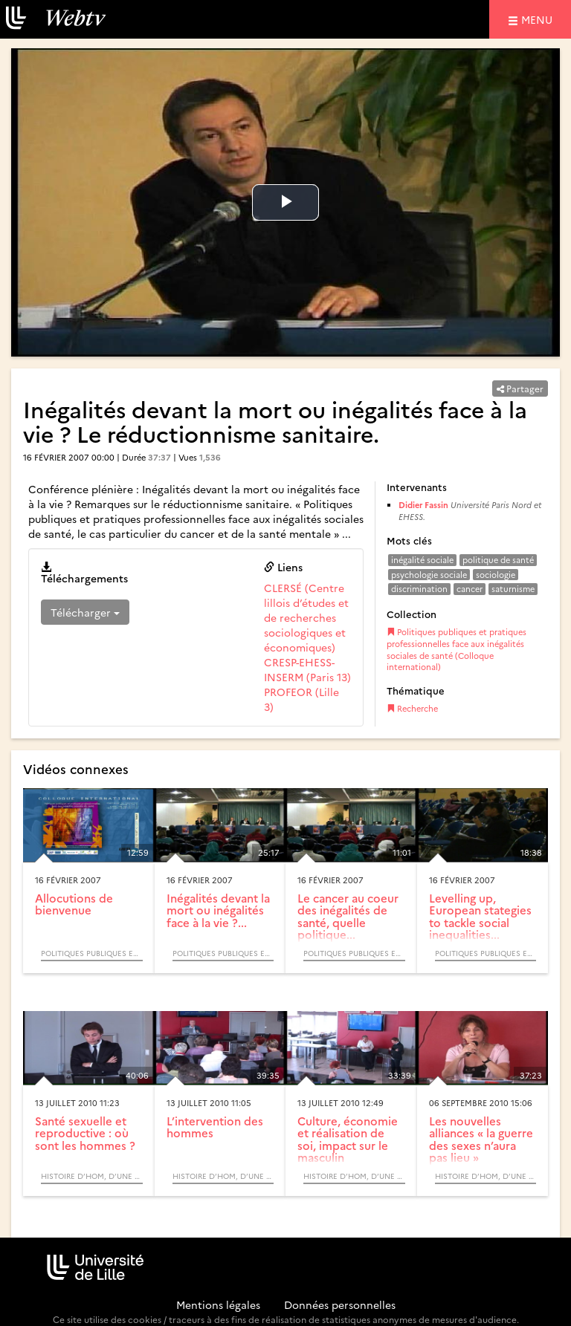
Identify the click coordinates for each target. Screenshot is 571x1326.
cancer (470, 588)
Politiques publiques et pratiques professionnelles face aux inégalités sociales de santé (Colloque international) (456, 649)
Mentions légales (218, 1304)
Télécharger (85, 612)
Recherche (412, 708)
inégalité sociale (422, 559)
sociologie (495, 574)
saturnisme (513, 588)
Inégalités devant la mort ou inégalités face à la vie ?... (218, 910)
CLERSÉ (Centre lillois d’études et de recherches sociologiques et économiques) (306, 617)
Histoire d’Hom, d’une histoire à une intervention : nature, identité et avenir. (92, 1176)
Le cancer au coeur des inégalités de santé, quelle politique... (348, 916)
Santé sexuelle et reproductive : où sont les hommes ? (85, 1133)
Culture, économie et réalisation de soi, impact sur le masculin (347, 1139)
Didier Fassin (423, 504)
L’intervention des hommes (215, 1127)
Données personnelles (340, 1304)
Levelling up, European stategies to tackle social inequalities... (480, 916)
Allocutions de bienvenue (74, 904)
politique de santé (498, 559)
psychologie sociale (429, 574)
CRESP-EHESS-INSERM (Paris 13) (307, 669)
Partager (520, 388)
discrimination (419, 588)
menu (539, 19)
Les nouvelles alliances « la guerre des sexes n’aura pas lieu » (481, 1139)
